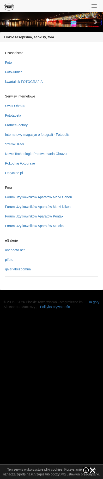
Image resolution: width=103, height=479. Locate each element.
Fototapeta (13, 115)
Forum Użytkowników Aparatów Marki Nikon (38, 207)
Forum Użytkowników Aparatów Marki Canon (38, 197)
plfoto (9, 260)
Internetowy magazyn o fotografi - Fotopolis (37, 135)
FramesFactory (16, 125)
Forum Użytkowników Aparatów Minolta (34, 226)
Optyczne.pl (14, 173)
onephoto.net (15, 250)
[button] (7, 19)
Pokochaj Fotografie (20, 163)
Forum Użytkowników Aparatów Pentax (34, 216)
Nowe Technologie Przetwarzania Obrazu (36, 154)
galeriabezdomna (18, 269)
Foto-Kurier (13, 72)
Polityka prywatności (55, 307)
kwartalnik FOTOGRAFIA (24, 82)
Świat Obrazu (15, 106)
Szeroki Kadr (14, 144)
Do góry (93, 302)
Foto (8, 62)
